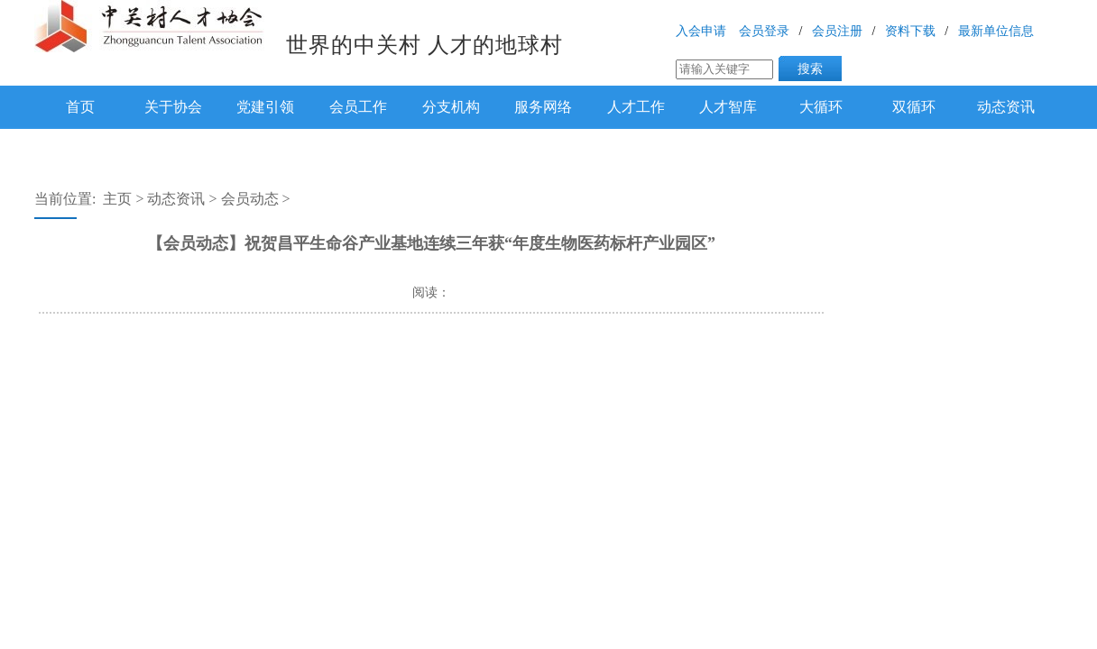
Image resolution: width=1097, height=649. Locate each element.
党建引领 (265, 106)
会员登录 (764, 31)
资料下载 (910, 31)
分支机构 (451, 106)
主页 (117, 198)
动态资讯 (1006, 106)
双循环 (914, 106)
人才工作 (636, 106)
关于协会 (173, 106)
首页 (80, 106)
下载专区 (80, 146)
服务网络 (543, 106)
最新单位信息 (996, 31)
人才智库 (728, 106)
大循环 (821, 106)
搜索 (810, 68)
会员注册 (837, 31)
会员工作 (358, 106)
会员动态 (250, 198)
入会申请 (701, 31)
